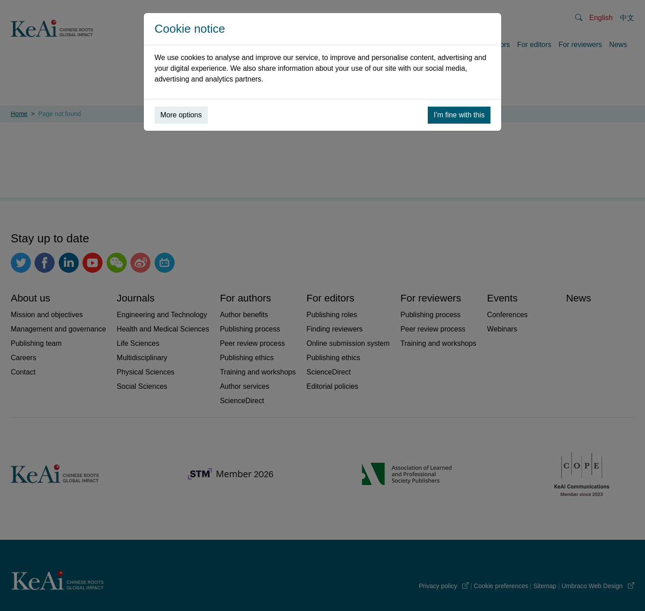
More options (181, 115)
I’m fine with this (459, 115)
